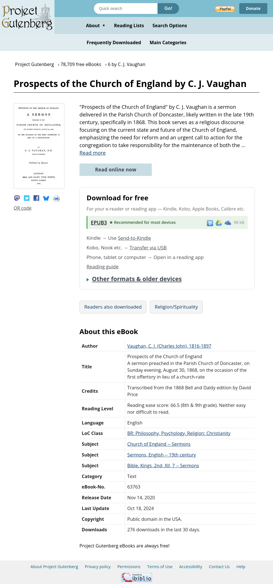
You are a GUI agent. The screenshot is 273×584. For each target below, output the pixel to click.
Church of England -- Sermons (159, 444)
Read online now (115, 169)
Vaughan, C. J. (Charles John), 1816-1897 (169, 346)
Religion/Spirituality (176, 306)
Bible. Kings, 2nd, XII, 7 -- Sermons (163, 465)
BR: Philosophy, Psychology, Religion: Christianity (179, 433)
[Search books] (126, 8)
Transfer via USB (148, 247)
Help (240, 566)
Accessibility (190, 566)
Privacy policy (98, 566)
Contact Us (219, 566)
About (96, 25)
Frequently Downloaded (114, 42)
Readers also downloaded (113, 306)
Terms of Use (160, 566)
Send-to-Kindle (134, 238)
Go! (168, 8)
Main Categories (168, 42)
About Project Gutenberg (54, 566)
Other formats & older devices (137, 278)
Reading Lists (129, 25)
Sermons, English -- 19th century (161, 455)
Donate (253, 8)
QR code (23, 208)
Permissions (128, 566)
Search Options (169, 25)
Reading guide (103, 266)
